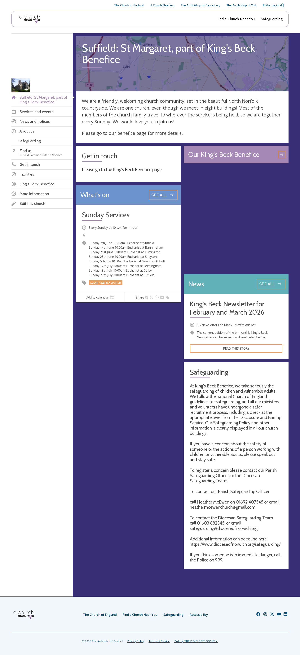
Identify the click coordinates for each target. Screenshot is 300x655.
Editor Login (273, 5)
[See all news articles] (271, 284)
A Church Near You (162, 5)
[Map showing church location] (236, 218)
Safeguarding (272, 19)
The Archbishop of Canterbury (200, 5)
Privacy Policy (135, 641)
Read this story (236, 348)
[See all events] (163, 195)
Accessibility (199, 615)
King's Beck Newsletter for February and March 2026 (227, 308)
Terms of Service (159, 641)
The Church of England (129, 5)
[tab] (100, 297)
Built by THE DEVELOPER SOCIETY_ (196, 641)
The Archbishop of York (241, 5)
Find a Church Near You (236, 19)
